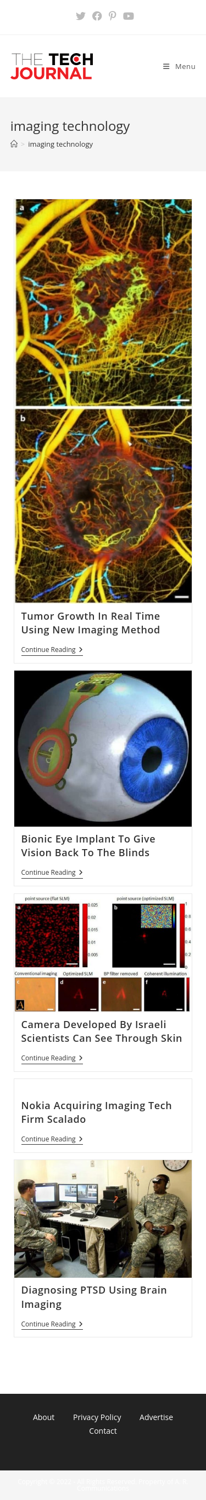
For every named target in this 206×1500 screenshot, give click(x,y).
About (43, 1417)
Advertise (156, 1417)
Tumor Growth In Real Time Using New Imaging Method (90, 622)
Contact (102, 1431)
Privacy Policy (97, 1417)
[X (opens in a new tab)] (81, 16)
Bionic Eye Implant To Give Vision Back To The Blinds (88, 845)
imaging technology (60, 144)
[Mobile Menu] (179, 66)
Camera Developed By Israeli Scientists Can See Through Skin (102, 1031)
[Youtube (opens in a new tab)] (127, 16)
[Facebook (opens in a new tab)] (97, 16)
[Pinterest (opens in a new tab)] (112, 16)
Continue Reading (52, 650)
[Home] (14, 144)
